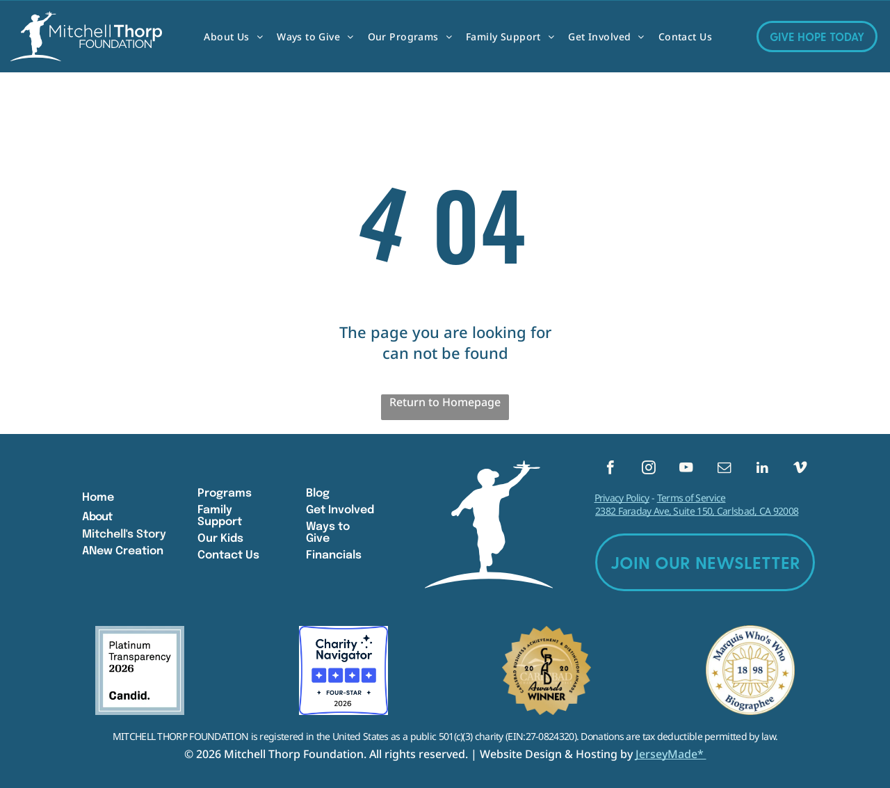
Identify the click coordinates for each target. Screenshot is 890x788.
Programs (224, 493)
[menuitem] (233, 36)
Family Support (219, 516)
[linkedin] (762, 469)
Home (98, 498)
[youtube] (685, 469)
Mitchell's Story (124, 534)
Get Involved (340, 510)
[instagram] (648, 469)
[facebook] (610, 469)
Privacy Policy (621, 499)
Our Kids (220, 539)
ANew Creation (122, 551)
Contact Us (228, 555)
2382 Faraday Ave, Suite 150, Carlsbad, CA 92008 (696, 512)
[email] (724, 469)
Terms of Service (691, 499)
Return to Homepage (445, 402)
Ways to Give (328, 533)
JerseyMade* (671, 754)
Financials (334, 555)
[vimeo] (799, 469)
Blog (318, 493)
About (97, 517)
